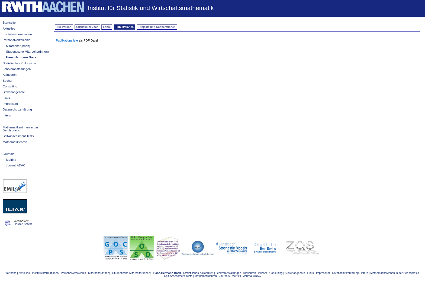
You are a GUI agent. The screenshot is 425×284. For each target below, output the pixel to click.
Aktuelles (9, 28)
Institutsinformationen (17, 34)
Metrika (11, 159)
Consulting (10, 86)
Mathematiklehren (15, 142)
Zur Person (64, 27)
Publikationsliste (67, 40)
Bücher (7, 80)
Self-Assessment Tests (18, 136)
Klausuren (10, 74)
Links (6, 98)
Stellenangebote (14, 92)
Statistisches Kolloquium (19, 63)
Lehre (107, 27)
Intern (7, 115)
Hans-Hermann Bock (21, 57)
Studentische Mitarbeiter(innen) (27, 51)
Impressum (10, 103)
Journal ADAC (15, 165)
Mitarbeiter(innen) (18, 46)
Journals (8, 154)
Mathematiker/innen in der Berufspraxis (20, 129)
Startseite (9, 22)
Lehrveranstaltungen (17, 69)
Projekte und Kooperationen (157, 27)
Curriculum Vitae (87, 27)
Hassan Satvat (23, 224)
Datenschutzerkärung (17, 109)
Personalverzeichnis (16, 40)
